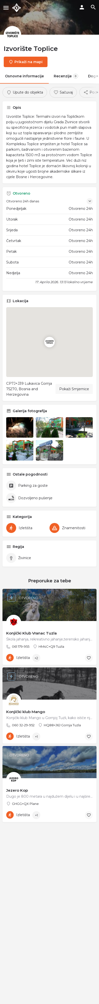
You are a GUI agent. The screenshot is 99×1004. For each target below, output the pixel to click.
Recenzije (66, 76)
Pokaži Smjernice (74, 389)
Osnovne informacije (24, 76)
